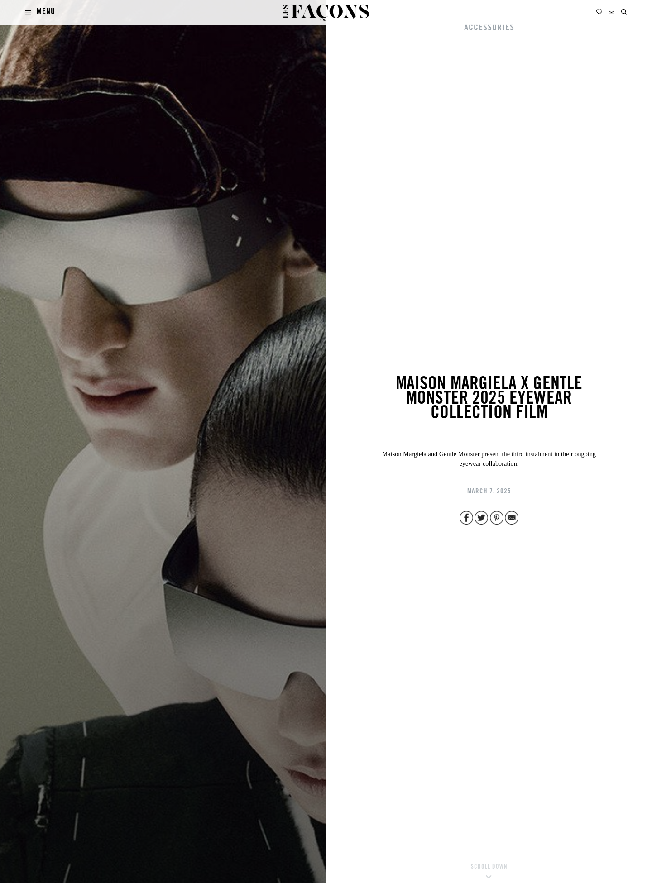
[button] (624, 12)
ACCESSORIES (489, 28)
